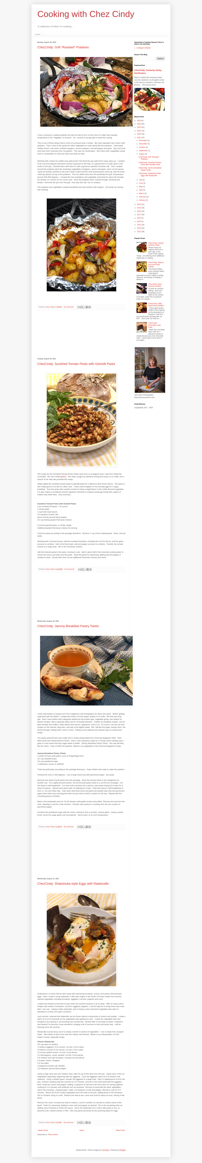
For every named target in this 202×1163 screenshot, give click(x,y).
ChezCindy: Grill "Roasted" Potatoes (63, 47)
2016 (139, 218)
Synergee (105, 1150)
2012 (139, 232)
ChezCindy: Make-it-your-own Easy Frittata (156, 264)
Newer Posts (43, 1130)
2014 (139, 225)
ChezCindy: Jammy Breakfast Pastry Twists (68, 626)
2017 (139, 215)
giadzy (63, 477)
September (143, 151)
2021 (139, 138)
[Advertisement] (81, 334)
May (141, 187)
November (143, 144)
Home (37, 34)
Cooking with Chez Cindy (85, 14)
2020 (139, 204)
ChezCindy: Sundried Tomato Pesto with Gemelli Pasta (76, 364)
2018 (139, 211)
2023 (139, 131)
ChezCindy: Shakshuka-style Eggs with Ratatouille (73, 883)
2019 (139, 208)
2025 (139, 124)
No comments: (69, 307)
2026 (139, 121)
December (143, 140)
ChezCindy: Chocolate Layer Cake (154, 325)
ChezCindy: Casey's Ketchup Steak (156, 244)
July (141, 180)
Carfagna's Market (143, 48)
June (141, 183)
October (142, 147)
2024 (139, 127)
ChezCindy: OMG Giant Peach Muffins (156, 305)
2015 (139, 221)
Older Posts (120, 1130)
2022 (139, 134)
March (141, 193)
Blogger (123, 1150)
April (141, 190)
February (142, 197)
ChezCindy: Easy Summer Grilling (155, 285)
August (142, 154)
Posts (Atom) (53, 1135)
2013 (139, 228)
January (142, 200)
